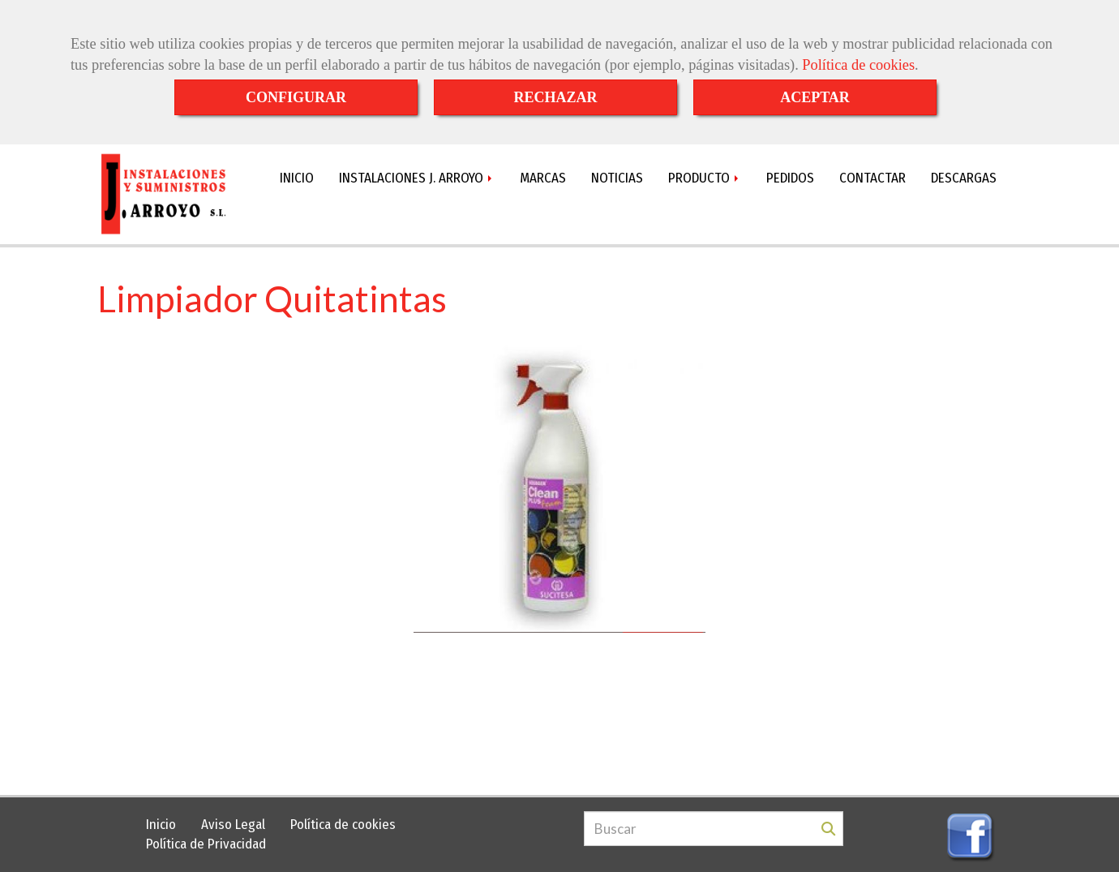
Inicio (161, 824)
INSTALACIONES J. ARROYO (417, 178)
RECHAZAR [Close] (555, 97)
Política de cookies (858, 65)
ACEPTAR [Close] (815, 97)
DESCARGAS (964, 178)
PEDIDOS (790, 178)
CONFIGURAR (296, 97)
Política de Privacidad (206, 844)
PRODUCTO (704, 178)
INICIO (297, 178)
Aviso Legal (233, 824)
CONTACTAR (872, 178)
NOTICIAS (617, 178)
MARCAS (543, 178)
